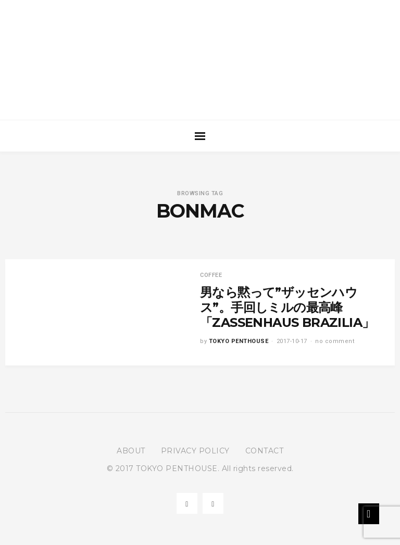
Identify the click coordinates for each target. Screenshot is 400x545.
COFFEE (211, 275)
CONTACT (264, 450)
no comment (334, 341)
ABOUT (131, 450)
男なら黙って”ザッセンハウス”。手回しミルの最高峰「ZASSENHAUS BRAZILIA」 (287, 307)
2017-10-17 (292, 341)
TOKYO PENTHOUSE (239, 341)
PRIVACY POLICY (195, 450)
